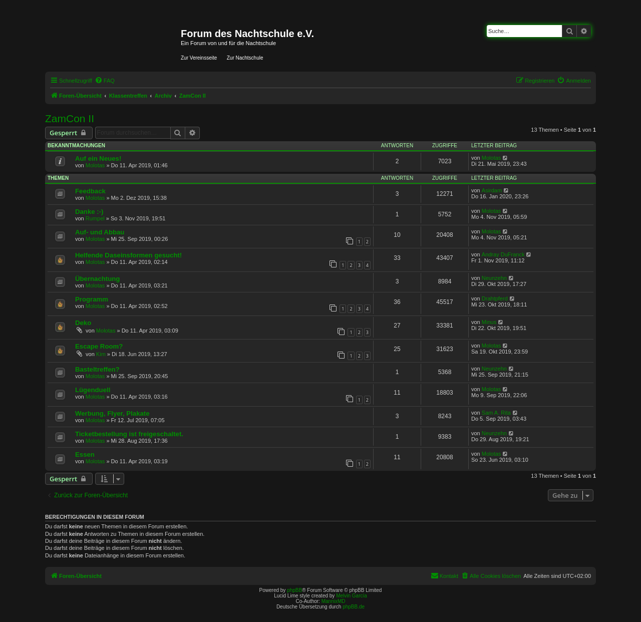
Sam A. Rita (496, 413)
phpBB (294, 590)
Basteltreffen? (97, 369)
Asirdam (492, 190)
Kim (101, 354)
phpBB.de (354, 606)
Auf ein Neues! (98, 158)
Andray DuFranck (503, 254)
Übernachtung (97, 278)
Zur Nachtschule (245, 58)
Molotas (95, 165)
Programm (91, 299)
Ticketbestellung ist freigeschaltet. (129, 434)
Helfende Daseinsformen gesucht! (128, 255)
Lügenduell (92, 390)
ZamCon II (69, 118)
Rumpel (95, 218)
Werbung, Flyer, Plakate (112, 413)
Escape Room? (99, 346)
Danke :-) (89, 211)
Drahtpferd (495, 298)
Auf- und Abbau (99, 232)
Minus (489, 322)
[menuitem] (105, 81)
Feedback (90, 191)
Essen (85, 454)
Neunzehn (494, 278)
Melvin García (351, 595)
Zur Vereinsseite (199, 58)
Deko (83, 323)
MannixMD (334, 601)
